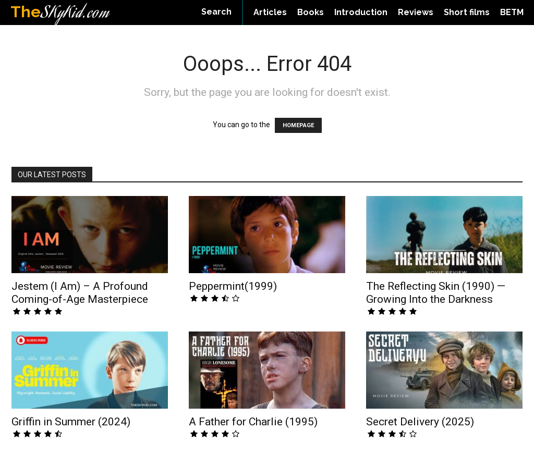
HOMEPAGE (298, 125)
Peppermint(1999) (233, 286)
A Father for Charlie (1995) (253, 421)
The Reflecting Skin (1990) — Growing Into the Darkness (435, 292)
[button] (216, 12)
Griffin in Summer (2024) (70, 421)
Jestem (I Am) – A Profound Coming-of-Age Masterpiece (79, 292)
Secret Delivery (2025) (420, 421)
